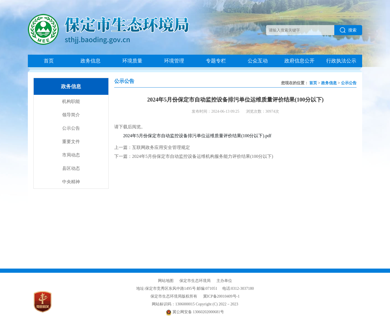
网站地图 (166, 281)
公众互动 (258, 61)
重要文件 (71, 141)
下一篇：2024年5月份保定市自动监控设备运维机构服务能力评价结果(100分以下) (193, 156)
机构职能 (71, 101)
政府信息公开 (299, 61)
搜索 (348, 30)
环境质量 (132, 61)
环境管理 (174, 61)
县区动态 (71, 168)
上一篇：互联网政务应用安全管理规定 (152, 147)
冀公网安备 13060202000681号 (195, 312)
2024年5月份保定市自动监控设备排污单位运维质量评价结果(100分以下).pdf (197, 135)
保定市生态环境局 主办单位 (205, 281)
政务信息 (91, 61)
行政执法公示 (341, 61)
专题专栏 (216, 61)
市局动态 (71, 155)
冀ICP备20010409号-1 (221, 296)
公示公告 (71, 128)
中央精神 (71, 181)
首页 (49, 61)
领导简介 (71, 114)
